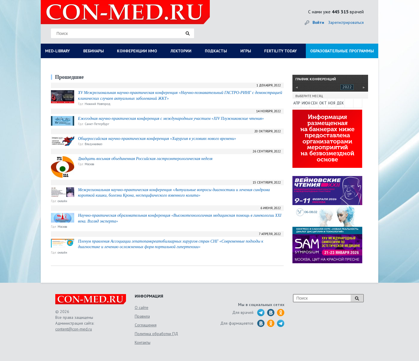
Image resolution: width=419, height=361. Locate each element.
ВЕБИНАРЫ (93, 51)
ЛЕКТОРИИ (181, 51)
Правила (142, 316)
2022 (347, 87)
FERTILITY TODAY (280, 51)
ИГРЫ (245, 51)
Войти (318, 22)
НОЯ (331, 103)
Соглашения (146, 325)
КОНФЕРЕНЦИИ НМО (137, 51)
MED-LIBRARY (57, 51)
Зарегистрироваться (346, 22)
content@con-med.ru (73, 329)
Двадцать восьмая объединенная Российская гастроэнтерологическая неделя (145, 159)
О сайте (141, 307)
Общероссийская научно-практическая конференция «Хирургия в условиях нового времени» (157, 138)
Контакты (142, 342)
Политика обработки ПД (156, 333)
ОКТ (323, 103)
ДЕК (340, 103)
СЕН (314, 103)
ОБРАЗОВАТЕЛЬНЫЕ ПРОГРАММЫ (342, 51)
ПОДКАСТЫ (216, 51)
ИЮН (305, 103)
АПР (296, 103)
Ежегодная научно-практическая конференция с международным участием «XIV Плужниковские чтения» (171, 118)
